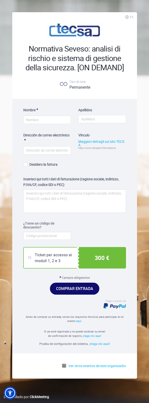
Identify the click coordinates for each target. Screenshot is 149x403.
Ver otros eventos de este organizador (94, 365)
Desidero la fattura (40, 164)
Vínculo (84, 135)
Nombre (29, 110)
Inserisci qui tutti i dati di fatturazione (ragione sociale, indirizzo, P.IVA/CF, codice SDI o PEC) (71, 182)
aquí (78, 321)
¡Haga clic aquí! (99, 344)
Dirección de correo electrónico (46, 135)
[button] (10, 393)
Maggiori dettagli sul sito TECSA (101, 143)
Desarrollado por (26, 396)
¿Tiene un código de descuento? (39, 225)
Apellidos (85, 110)
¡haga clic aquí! (92, 336)
